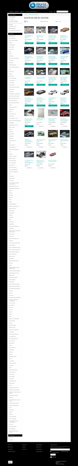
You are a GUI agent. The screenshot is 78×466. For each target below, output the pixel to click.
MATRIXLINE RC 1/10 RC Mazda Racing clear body (40, 57)
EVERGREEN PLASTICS (13, 125)
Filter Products (12, 14)
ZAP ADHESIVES (12, 428)
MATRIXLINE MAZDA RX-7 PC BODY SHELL (63, 99)
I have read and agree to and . (59, 452)
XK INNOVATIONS (12, 426)
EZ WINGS (11, 131)
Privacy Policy (39, 449)
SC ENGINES (11, 349)
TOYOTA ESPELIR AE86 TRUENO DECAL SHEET (64, 78)
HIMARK (11, 197)
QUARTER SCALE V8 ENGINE (14, 297)
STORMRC (11, 365)
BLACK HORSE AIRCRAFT (14, 67)
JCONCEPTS (11, 221)
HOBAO (10, 201)
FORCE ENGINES (12, 147)
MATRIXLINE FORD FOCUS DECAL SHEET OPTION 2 (52, 120)
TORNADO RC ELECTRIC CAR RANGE (15, 393)
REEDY (10, 316)
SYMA (10, 367)
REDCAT (10, 314)
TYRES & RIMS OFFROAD (14, 403)
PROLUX (10, 293)
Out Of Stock (41, 126)
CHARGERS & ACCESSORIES (14, 93)
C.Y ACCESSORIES (12, 78)
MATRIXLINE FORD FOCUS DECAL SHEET (29, 37)
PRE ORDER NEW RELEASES (14, 288)
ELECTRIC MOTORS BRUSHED (15, 120)
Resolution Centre (11, 451)
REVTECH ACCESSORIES (14, 318)
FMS (10, 142)
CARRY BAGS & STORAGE (14, 87)
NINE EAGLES (11, 275)
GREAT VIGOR (12, 178)
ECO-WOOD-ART (12, 113)
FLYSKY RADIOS (12, 140)
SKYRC (10, 358)
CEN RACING (11, 89)
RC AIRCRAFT (12, 305)
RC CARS (11, 309)
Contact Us (22, 11)
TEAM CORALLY (12, 372)
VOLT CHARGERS (12, 418)
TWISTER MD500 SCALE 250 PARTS (14, 400)
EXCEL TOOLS (12, 127)
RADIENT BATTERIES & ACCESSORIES (13, 300)
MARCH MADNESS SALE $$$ (14, 247)
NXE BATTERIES (12, 279)
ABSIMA (10, 42)
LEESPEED (11, 240)
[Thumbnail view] (25, 21)
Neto (63, 464)
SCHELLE (11, 352)
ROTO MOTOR (12, 340)
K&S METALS (11, 224)
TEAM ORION (11, 376)
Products (11, 11)
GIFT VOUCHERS (12, 162)
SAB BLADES (11, 343)
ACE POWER (11, 47)
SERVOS (10, 354)
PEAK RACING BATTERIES (14, 284)
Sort (56, 21)
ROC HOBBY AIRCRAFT (13, 334)
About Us (16, 11)
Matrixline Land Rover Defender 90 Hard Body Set (28, 120)
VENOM (10, 412)
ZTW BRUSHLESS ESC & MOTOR (14, 432)
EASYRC (10, 111)
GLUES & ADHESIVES (13, 169)
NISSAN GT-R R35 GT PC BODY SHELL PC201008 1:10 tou (52, 37)
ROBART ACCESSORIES (13, 329)
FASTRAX (11, 138)
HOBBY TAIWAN (12, 208)
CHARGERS (11, 91)
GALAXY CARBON (12, 156)
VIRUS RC (11, 414)
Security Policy (39, 451)
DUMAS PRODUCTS (13, 107)
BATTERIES (11, 60)
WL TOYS (11, 424)
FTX (10, 151)
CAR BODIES (11, 82)
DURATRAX (11, 109)
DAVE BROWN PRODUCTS (14, 98)
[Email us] (51, 457)
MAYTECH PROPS (12, 254)
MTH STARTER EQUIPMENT (14, 270)
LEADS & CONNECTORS (13, 238)
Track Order (10, 449)
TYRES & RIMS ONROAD (14, 405)
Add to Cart (29, 43)
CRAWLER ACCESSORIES (14, 96)
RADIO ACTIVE (12, 303)
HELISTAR (11, 195)
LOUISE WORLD (12, 245)
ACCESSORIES (12, 44)
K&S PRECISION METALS (14, 226)
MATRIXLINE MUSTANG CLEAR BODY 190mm (64, 37)
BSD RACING (11, 76)
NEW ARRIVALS (12, 38)
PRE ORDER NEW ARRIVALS (14, 286)
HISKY (10, 199)
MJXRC (10, 265)
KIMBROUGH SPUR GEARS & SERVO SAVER (14, 231)
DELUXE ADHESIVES (13, 100)
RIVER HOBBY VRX (12, 325)
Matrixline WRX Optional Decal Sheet (40, 37)
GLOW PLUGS (12, 165)
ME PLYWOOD (12, 256)
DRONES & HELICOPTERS (14, 102)
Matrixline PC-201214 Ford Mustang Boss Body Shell (29, 99)
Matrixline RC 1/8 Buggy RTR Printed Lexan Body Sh (40, 161)
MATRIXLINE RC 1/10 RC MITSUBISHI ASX (64, 140)
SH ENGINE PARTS (12, 356)
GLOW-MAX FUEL (13, 167)
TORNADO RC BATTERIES (14, 389)
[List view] (27, 21)
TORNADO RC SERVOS (13, 395)
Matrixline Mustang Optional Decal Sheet (41, 140)
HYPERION (11, 217)
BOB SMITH (11, 71)
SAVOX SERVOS (12, 347)
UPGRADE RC (11, 409)
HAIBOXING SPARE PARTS (14, 188)
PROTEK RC (11, 295)
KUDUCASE (11, 236)
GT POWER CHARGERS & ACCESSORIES (14, 183)
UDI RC (10, 407)
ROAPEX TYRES (12, 327)
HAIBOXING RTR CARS (13, 186)
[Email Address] (60, 449)
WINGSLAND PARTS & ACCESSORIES (13, 422)
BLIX (10, 69)
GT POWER (11, 180)
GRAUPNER (11, 176)
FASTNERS (11, 136)
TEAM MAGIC (12, 374)
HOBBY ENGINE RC (12, 204)
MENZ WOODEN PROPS (13, 260)
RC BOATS (11, 307)
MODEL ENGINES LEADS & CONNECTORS (14, 268)
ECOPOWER (11, 116)
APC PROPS (11, 49)
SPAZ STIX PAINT (12, 363)
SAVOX (10, 345)
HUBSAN (11, 215)
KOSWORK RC (12, 234)
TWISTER (11, 397)
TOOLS (10, 385)
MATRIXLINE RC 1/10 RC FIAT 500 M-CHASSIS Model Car (52, 57)
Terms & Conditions (64, 451)
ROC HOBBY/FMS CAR (13, 338)
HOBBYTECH (11, 210)
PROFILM (11, 290)
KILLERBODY (11, 228)
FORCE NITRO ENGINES (13, 149)
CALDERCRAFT (12, 80)
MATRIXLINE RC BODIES (15, 30)
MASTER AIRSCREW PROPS (14, 249)
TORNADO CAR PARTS (13, 387)
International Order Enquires (31, 11)
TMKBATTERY (12, 383)
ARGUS (10, 53)
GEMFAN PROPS (12, 158)
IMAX (10, 219)
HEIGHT (10, 190)
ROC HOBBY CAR (12, 336)
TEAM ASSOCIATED (13, 369)
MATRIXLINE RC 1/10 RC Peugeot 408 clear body (29, 57)
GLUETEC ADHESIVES (13, 171)
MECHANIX (11, 258)
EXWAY (10, 129)
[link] (53, 457)
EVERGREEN (11, 122)
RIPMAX (10, 323)
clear (15, 26)
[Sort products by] (64, 21)
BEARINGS (11, 62)
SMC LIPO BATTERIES (13, 40)
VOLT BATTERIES (12, 416)
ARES (10, 51)
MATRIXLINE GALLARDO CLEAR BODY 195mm (41, 99)
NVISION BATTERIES (13, 277)
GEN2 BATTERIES (12, 160)
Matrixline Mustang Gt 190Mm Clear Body (52, 140)
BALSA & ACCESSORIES (13, 58)
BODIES (10, 73)
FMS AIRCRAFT (12, 145)
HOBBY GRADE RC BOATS (14, 206)
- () (51, 11)
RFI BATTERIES (12, 320)
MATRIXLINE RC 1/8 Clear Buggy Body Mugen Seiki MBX (52, 78)
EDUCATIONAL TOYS (13, 118)
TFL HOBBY (11, 378)
